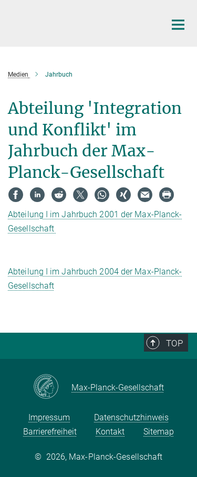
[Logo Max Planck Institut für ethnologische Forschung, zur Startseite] (79, 22)
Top (174, 343)
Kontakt (110, 432)
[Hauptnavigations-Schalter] (178, 24)
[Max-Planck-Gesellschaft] (52, 387)
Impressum (49, 417)
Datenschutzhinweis (131, 417)
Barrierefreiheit (50, 432)
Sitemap (158, 432)
